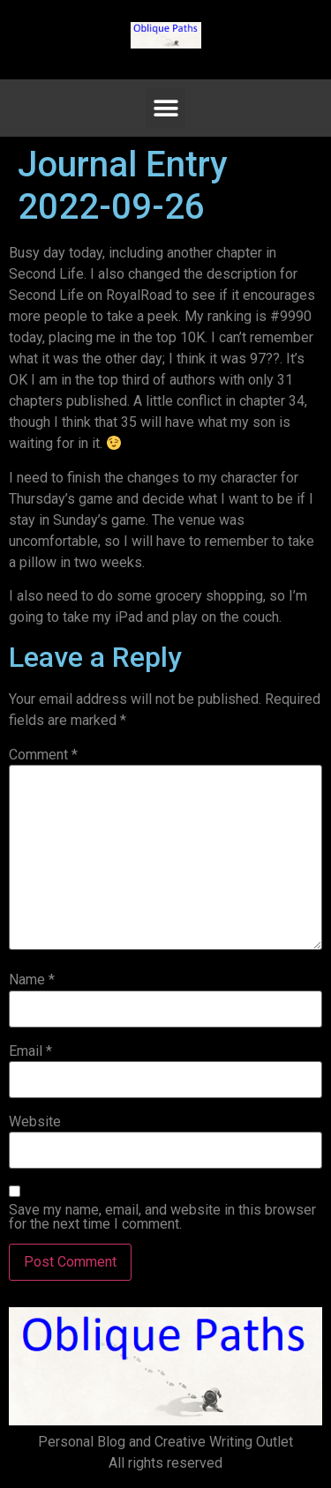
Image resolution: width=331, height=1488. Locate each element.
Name (32, 980)
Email (30, 1051)
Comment (43, 755)
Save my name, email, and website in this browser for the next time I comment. (162, 1217)
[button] (165, 108)
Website (35, 1122)
